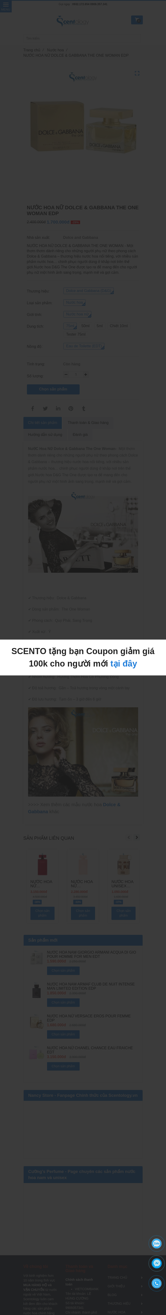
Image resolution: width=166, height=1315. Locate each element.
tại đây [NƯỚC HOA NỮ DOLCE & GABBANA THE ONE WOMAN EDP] (124, 663)
